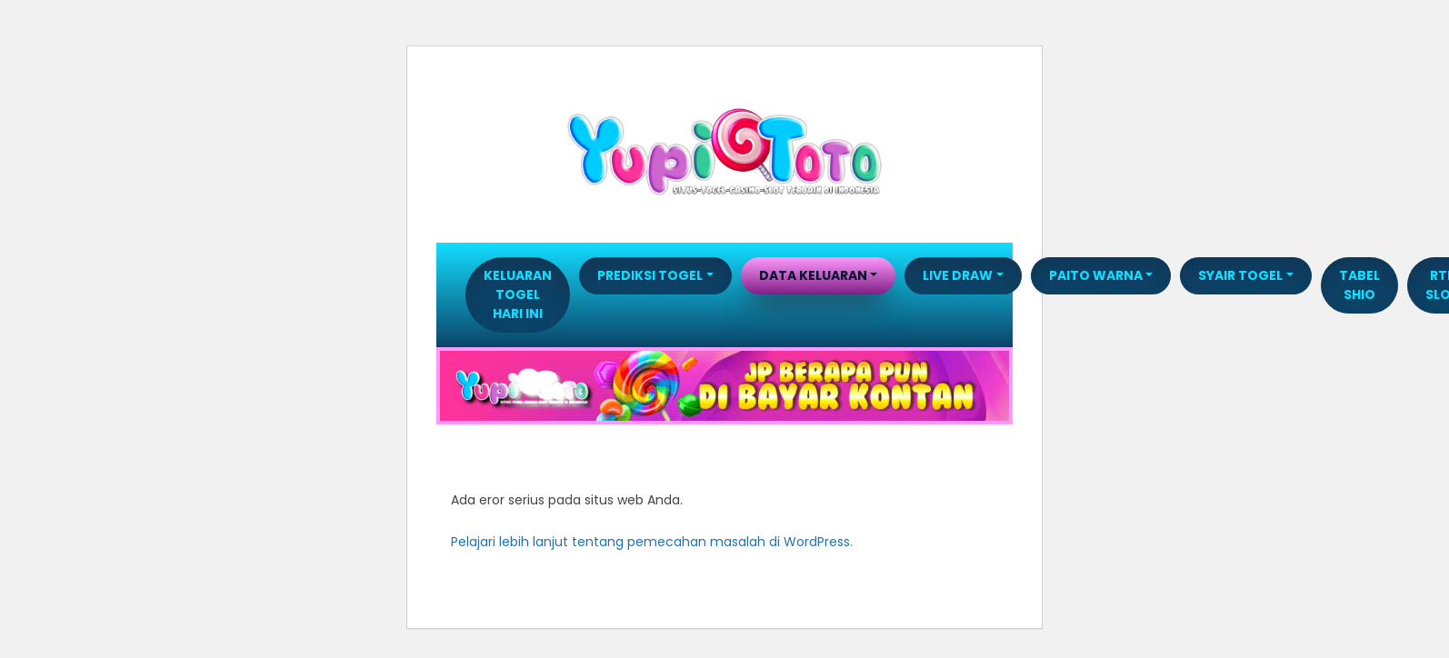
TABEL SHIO (1359, 285)
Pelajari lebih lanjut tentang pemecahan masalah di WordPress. (652, 542)
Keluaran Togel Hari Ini (518, 294)
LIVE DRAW (958, 275)
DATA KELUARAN (813, 275)
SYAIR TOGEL (1240, 275)
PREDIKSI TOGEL (650, 275)
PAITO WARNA (1096, 275)
